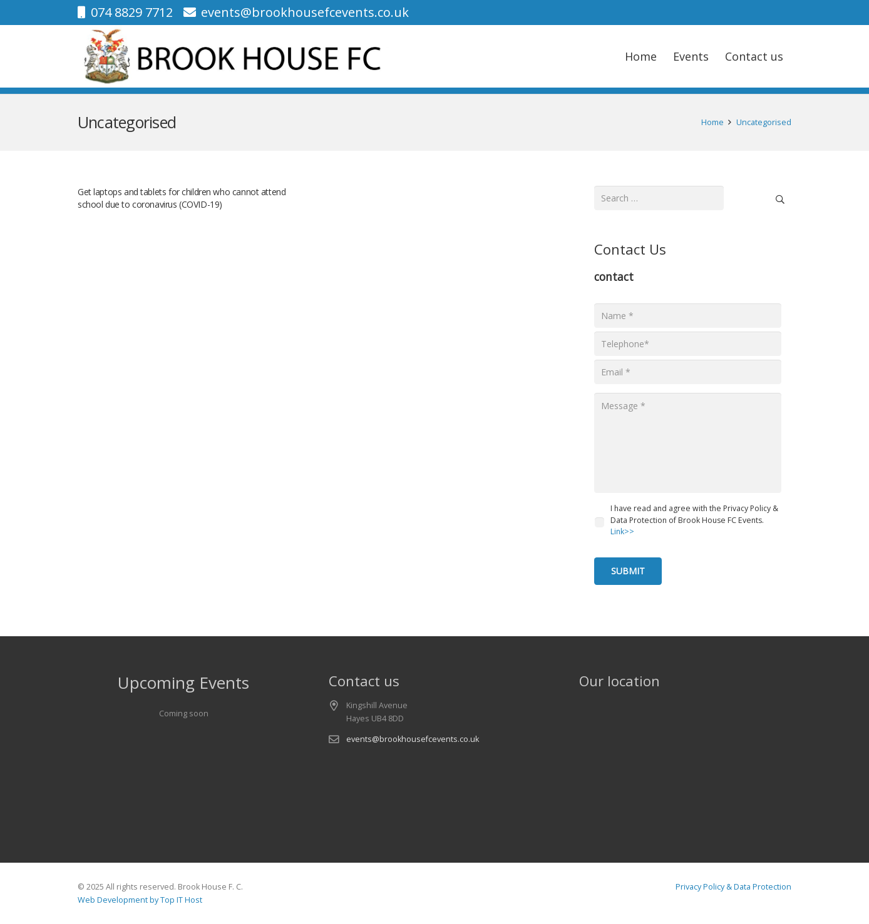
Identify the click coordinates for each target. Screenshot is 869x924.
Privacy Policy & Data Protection (733, 886)
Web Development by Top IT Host (140, 900)
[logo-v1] (234, 56)
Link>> (622, 531)
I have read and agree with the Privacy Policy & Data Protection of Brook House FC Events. (694, 520)
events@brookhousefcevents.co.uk (412, 739)
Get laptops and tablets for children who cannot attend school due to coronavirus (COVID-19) (181, 198)
